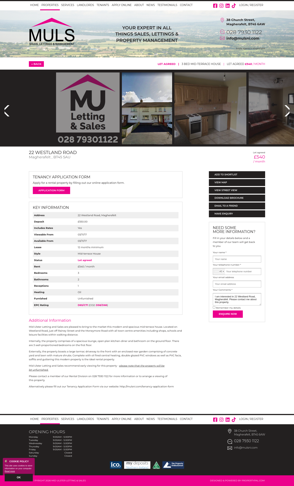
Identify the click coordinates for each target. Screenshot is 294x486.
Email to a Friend (226, 205)
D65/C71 (83, 305)
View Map (220, 182)
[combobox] (219, 271)
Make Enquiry (223, 213)
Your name (219, 252)
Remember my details (228, 308)
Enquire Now (228, 314)
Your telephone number (227, 264)
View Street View (225, 190)
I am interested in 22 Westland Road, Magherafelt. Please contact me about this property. (237, 299)
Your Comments (222, 290)
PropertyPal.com (253, 480)
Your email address (223, 277)
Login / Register (251, 5)
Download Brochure (229, 197)
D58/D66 (101, 305)
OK (18, 478)
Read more (10, 472)
